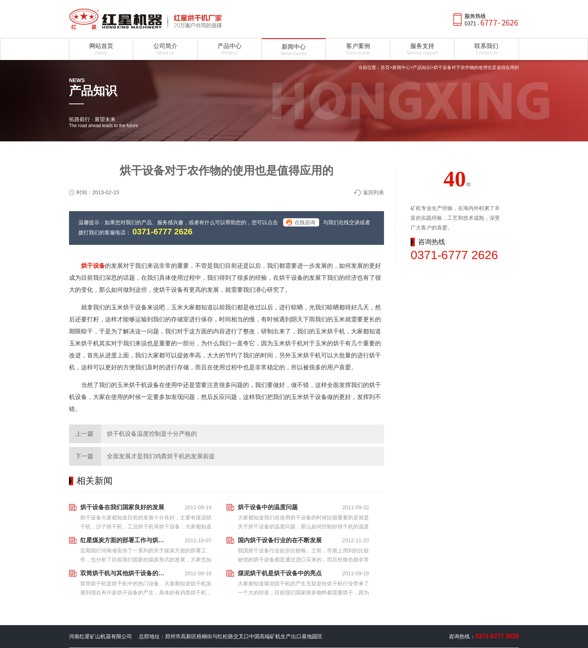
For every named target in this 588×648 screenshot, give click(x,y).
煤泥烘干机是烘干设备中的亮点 (280, 573)
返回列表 (373, 192)
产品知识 (422, 67)
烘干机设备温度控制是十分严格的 (152, 433)
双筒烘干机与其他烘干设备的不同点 (124, 573)
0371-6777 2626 (162, 231)
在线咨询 (304, 222)
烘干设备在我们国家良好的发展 (122, 507)
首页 (385, 67)
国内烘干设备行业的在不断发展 (280, 540)
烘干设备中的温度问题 (268, 507)
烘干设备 (93, 265)
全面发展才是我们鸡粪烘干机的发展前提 (161, 456)
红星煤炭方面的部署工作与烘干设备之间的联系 (124, 540)
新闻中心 (401, 67)
